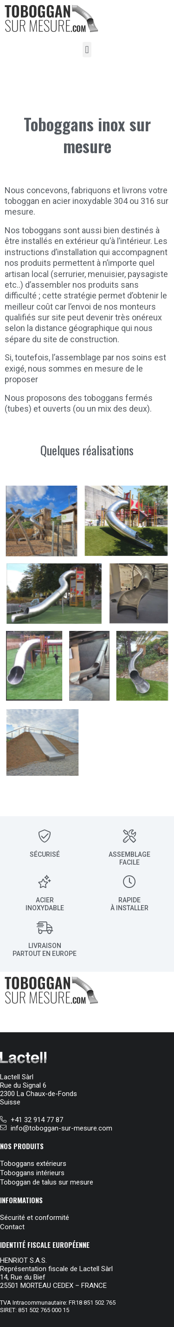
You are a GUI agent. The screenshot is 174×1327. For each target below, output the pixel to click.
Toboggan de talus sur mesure (46, 1182)
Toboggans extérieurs (33, 1163)
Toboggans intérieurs (32, 1173)
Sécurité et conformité (34, 1217)
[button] (87, 49)
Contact (12, 1227)
